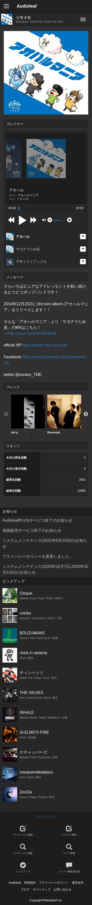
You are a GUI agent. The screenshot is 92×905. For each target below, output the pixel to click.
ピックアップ (23, 867)
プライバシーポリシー (53, 882)
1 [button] (31, 437)
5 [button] (60, 437)
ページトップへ (46, 816)
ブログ (25, 889)
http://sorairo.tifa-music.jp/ (44, 345)
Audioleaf (27, 6)
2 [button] (38, 437)
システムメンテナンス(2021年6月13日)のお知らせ (44, 543)
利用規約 (30, 882)
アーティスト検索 (23, 849)
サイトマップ (42, 889)
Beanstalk (64, 414)
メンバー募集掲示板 (69, 867)
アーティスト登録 (23, 830)
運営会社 (78, 882)
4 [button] (53, 437)
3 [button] (46, 437)
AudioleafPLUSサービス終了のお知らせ (37, 520)
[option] (28, 414)
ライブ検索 (69, 849)
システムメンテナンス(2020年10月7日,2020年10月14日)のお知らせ (45, 569)
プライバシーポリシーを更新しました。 (37, 556)
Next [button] (85, 414)
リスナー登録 (69, 830)
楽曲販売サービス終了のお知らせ (31, 530)
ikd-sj (28, 414)
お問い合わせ (62, 889)
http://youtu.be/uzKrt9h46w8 (32, 333)
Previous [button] (6, 414)
